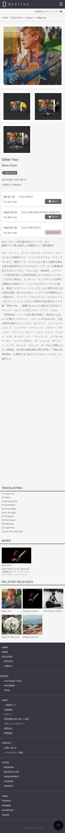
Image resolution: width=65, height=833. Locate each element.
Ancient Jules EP (30, 637)
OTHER (5, 762)
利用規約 (8, 733)
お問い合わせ (10, 748)
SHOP (5, 700)
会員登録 (38, 11)
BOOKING (9, 767)
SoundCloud (7, 810)
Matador (29, 18)
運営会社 (8, 728)
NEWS (5, 652)
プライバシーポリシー (14, 724)
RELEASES (16, 18)
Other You (6, 611)
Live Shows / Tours (13, 681)
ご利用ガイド (10, 705)
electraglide (9, 685)
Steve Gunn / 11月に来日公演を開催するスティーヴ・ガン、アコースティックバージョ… (16, 572)
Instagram (6, 805)
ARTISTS (8, 661)
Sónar (7, 690)
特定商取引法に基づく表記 (16, 719)
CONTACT (7, 743)
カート (56, 11)
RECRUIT (8, 786)
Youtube (5, 815)
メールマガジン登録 (13, 752)
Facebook (6, 800)
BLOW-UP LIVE (11, 772)
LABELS (8, 666)
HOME (5, 18)
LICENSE (8, 781)
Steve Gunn (10, 173)
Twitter (5, 796)
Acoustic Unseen (30, 611)
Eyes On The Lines (10, 637)
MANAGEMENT (11, 776)
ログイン (48, 11)
